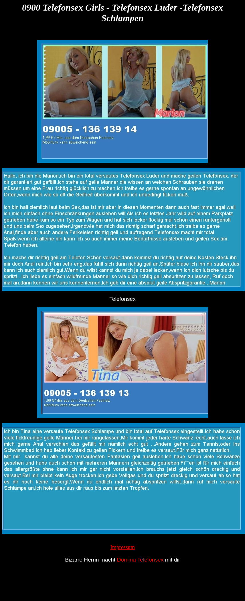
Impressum (122, 547)
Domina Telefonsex (140, 560)
